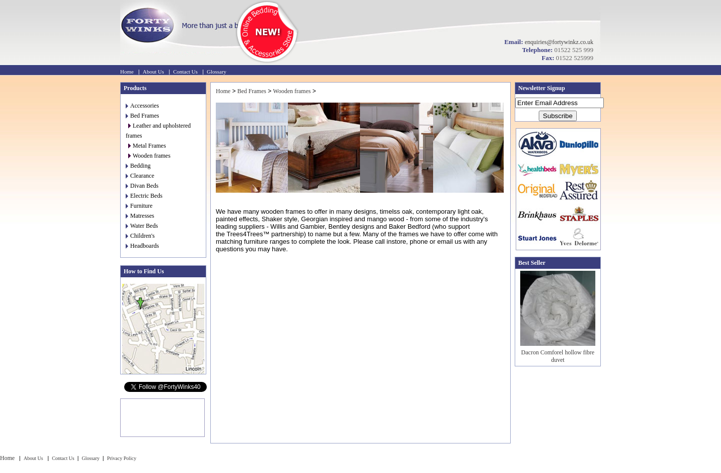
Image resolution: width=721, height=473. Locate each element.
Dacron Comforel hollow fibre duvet (557, 356)
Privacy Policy (122, 458)
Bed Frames (142, 115)
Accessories (142, 105)
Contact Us (185, 72)
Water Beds (142, 225)
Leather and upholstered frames (158, 130)
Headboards (142, 245)
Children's (140, 235)
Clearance (140, 175)
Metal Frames (147, 145)
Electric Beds (144, 195)
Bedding (138, 165)
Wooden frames (149, 155)
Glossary (216, 72)
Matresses (140, 215)
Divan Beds (142, 185)
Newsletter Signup (541, 88)
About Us (153, 72)
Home (127, 72)
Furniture (139, 205)
